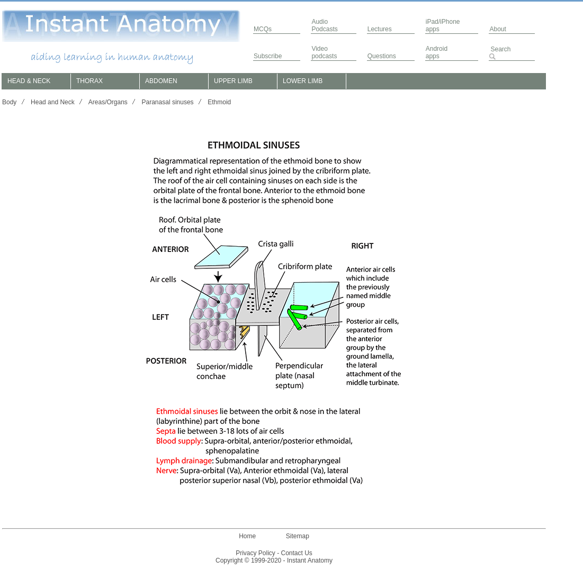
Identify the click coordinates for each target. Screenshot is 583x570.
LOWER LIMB (302, 81)
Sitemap (297, 536)
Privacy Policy (255, 553)
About (497, 29)
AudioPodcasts (324, 25)
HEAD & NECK (28, 81)
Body (9, 102)
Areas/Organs (108, 102)
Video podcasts (324, 52)
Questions (381, 56)
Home (247, 536)
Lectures (379, 29)
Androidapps (436, 52)
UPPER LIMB (233, 81)
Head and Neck (53, 102)
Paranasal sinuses (168, 102)
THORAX (89, 81)
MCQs (263, 29)
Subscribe (268, 56)
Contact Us (296, 553)
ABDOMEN (161, 81)
